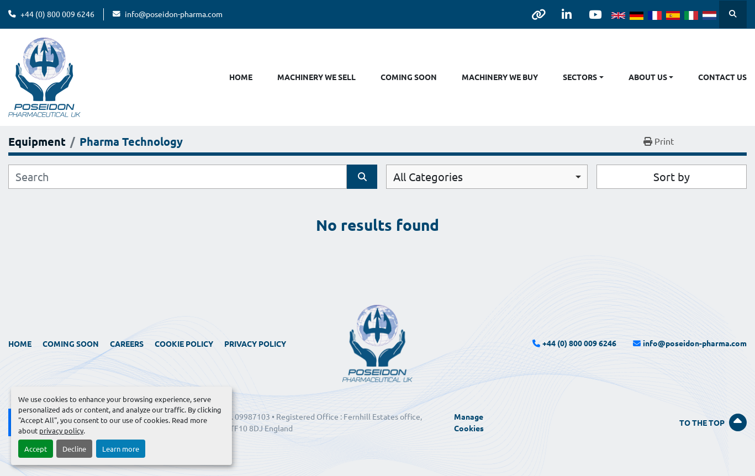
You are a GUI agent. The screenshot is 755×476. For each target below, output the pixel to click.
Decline (74, 448)
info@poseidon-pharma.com (174, 14)
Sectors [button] (580, 77)
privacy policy (61, 430)
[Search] (177, 177)
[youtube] (595, 14)
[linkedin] (566, 14)
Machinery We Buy (500, 77)
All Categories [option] (428, 176)
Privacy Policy (255, 343)
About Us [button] (648, 77)
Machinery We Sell (316, 77)
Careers (127, 343)
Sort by (671, 176)
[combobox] (487, 177)
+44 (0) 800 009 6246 (57, 14)
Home (240, 77)
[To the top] (629, 422)
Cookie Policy (184, 343)
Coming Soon (409, 77)
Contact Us (722, 77)
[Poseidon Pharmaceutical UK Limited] (377, 342)
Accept (35, 448)
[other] (538, 14)
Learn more (120, 448)
